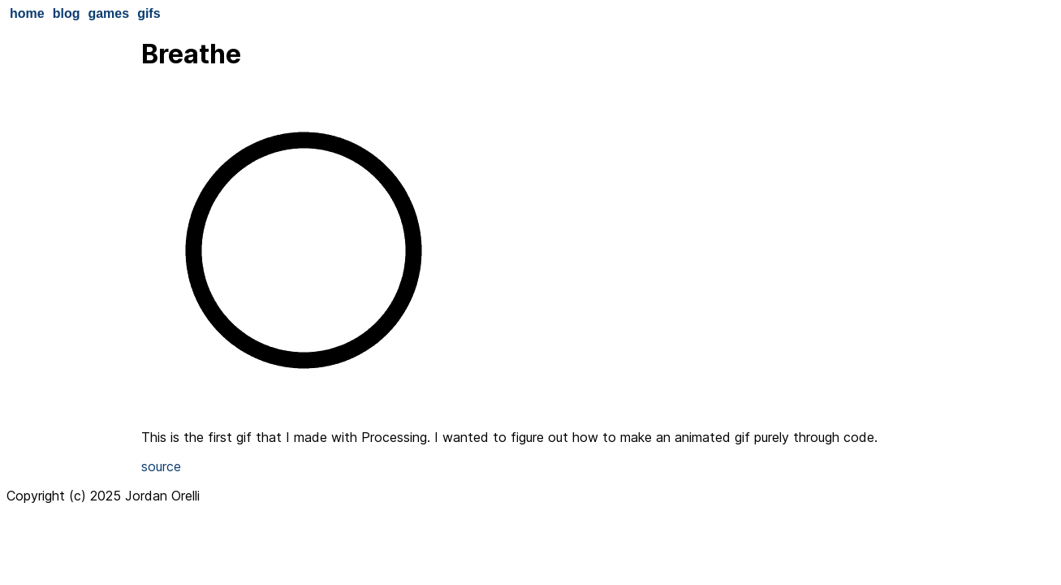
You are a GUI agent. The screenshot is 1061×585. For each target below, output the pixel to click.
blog (66, 13)
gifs (148, 13)
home (27, 13)
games (108, 13)
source (161, 466)
